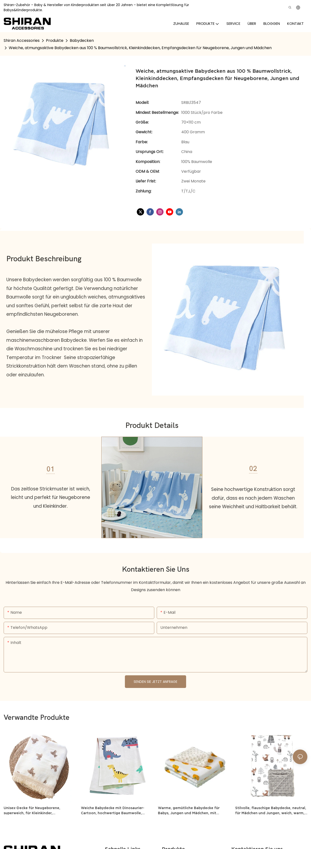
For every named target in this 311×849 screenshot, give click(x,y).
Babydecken (82, 40)
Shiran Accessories (22, 40)
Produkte (54, 40)
